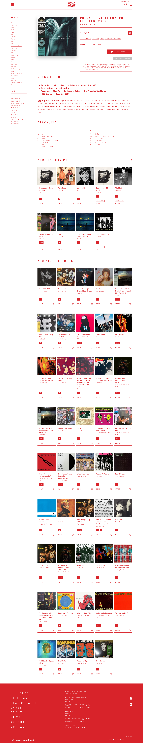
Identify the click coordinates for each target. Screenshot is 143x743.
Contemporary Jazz (17, 69)
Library (13, 78)
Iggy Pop (88, 24)
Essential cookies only (118, 740)
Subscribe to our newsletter (75, 727)
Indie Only (14, 110)
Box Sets (14, 112)
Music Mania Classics (18, 108)
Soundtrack (14, 64)
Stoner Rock (15, 62)
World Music (15, 80)
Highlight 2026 (15, 98)
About (17, 712)
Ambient (13, 36)
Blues (12, 41)
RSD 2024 (95, 38)
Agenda (18, 721)
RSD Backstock (85, 38)
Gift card (20, 698)
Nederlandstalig (16, 85)
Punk (12, 59)
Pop (12, 43)
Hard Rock (14, 30)
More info (31, 740)
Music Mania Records (17, 115)
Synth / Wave (15, 55)
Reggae (13, 50)
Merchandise (15, 123)
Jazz (12, 32)
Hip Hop (13, 23)
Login (131, 1)
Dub (12, 53)
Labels (18, 707)
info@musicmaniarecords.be (75, 691)
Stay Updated (24, 702)
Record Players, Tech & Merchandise (18, 120)
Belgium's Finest (16, 105)
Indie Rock (14, 48)
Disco (13, 34)
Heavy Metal (15, 76)
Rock (12, 27)
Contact (19, 726)
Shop (24, 693)
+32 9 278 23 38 (71, 693)
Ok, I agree (94, 740)
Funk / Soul (14, 25)
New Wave (14, 66)
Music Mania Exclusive (18, 103)
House (13, 57)
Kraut (12, 71)
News (16, 717)
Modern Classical (16, 73)
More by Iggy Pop (53, 159)
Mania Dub (14, 117)
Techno (13, 39)
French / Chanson (16, 82)
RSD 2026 (14, 96)
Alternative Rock (16, 46)
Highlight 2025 (15, 101)
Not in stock (122, 58)
